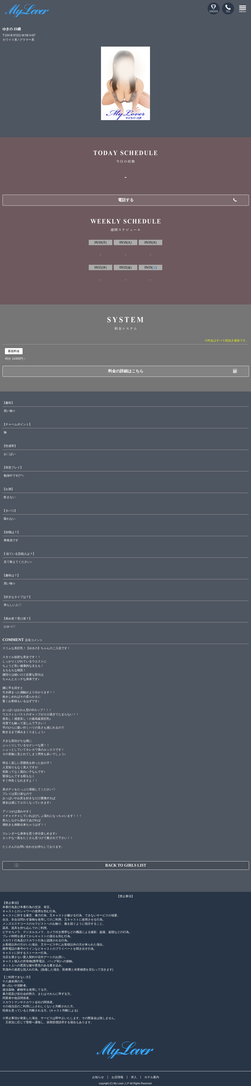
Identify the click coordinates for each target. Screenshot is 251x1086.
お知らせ (98, 1077)
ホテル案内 (151, 1077)
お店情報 (117, 1077)
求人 (134, 1077)
